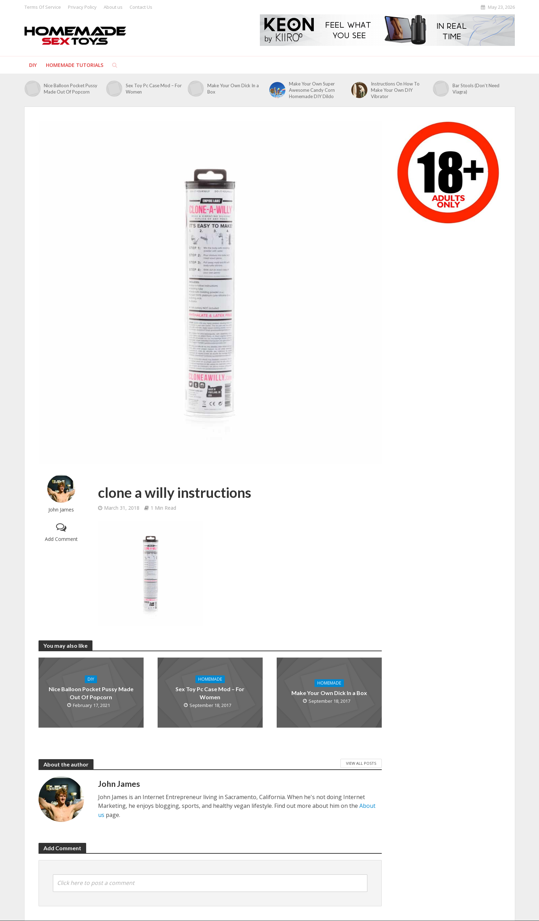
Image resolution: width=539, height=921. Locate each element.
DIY (33, 65)
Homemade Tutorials (74, 65)
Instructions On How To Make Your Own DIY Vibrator (395, 90)
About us (113, 7)
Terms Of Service (43, 7)
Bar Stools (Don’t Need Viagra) (475, 89)
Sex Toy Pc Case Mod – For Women (154, 89)
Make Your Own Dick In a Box (233, 89)
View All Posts (361, 763)
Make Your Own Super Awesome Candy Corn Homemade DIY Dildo (312, 90)
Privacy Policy (82, 7)
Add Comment (61, 539)
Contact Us (141, 7)
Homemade (210, 679)
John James (61, 509)
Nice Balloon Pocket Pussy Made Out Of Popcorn (70, 89)
